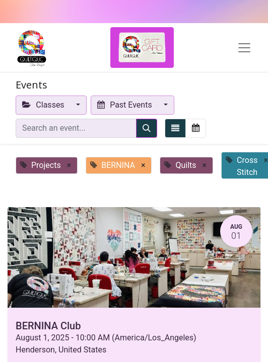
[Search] (146, 128)
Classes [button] (44, 105)
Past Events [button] (125, 105)
